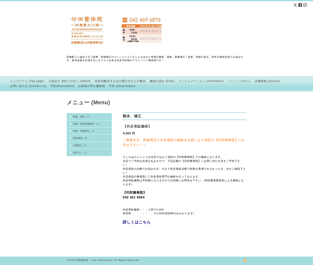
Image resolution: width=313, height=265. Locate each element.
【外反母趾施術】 (137, 126)
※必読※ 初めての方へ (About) (69, 81)
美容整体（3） (81, 138)
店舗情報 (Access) (267, 81)
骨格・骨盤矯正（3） (84, 131)
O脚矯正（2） (80, 145)
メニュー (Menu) (239, 81)
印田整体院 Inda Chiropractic (94, 260)
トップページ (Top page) (27, 81)
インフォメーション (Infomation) (201, 81)
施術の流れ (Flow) (162, 81)
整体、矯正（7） (82, 116)
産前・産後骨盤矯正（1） (87, 124)
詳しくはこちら (137, 222)
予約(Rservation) (62, 86)
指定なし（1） (81, 152)
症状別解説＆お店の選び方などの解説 (120, 81)
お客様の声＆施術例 (91, 86)
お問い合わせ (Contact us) (28, 86)
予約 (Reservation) (122, 86)
